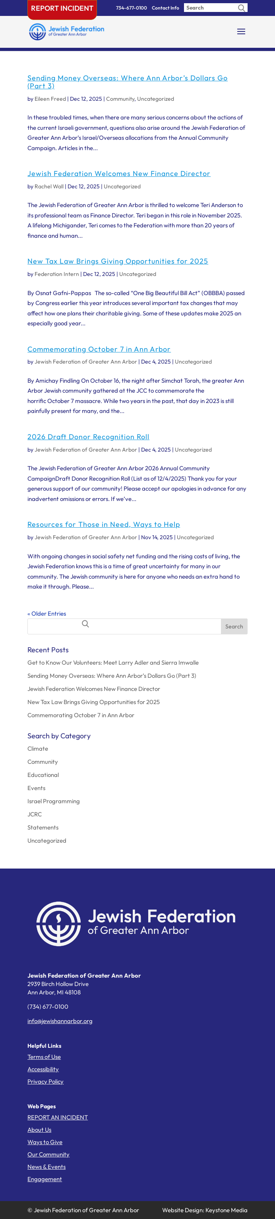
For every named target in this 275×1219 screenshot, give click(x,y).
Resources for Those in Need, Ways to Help (103, 524)
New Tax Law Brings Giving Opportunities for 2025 (117, 261)
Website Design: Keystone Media (205, 1210)
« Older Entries (46, 613)
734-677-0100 (131, 8)
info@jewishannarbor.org (60, 1021)
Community (120, 98)
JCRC (34, 814)
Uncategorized (155, 98)
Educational (43, 775)
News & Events (46, 1166)
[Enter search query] (216, 7)
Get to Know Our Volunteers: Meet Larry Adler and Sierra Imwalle (113, 662)
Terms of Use (44, 1057)
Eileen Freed (50, 98)
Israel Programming (53, 801)
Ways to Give (44, 1142)
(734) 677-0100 (47, 1006)
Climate (37, 748)
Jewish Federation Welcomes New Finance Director (119, 173)
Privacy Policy (45, 1081)
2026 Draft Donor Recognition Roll (88, 436)
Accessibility (43, 1069)
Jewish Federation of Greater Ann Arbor (86, 361)
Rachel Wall (49, 186)
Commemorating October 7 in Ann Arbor (99, 349)
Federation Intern (57, 274)
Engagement (44, 1179)
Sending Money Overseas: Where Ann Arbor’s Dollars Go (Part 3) (127, 81)
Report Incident (62, 8)
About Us (39, 1129)
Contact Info (165, 8)
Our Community (48, 1154)
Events (36, 788)
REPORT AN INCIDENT (57, 1117)
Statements (42, 827)
